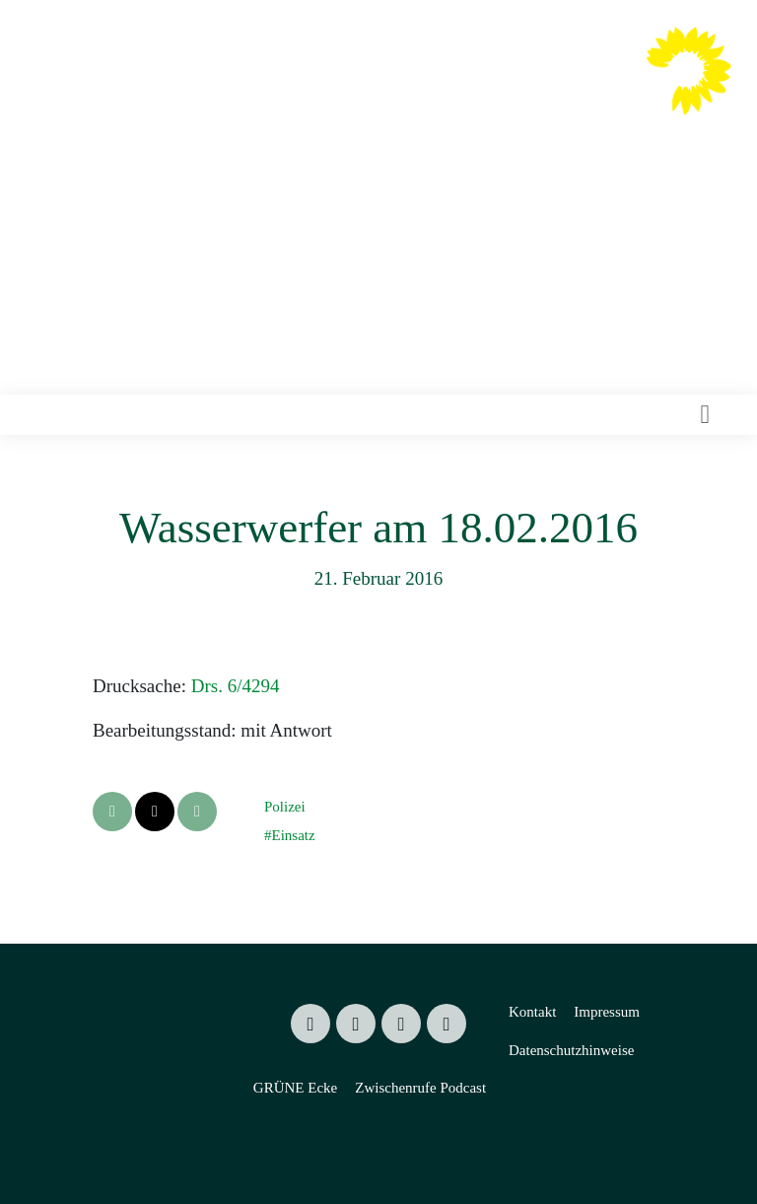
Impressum (607, 1012)
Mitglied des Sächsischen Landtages (414, 127)
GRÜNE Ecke (295, 1088)
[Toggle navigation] (705, 415)
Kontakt (532, 1012)
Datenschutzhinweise (571, 1050)
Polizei (285, 806)
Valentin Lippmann (448, 89)
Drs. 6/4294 (235, 685)
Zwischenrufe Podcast (420, 1088)
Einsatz (292, 835)
